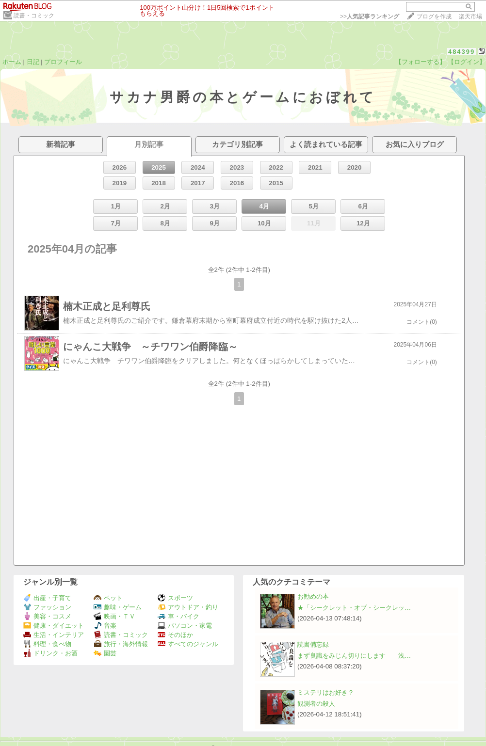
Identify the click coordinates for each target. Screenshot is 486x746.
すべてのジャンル (188, 644)
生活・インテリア (53, 634)
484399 (461, 51)
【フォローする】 (420, 61)
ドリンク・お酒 (50, 653)
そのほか (175, 634)
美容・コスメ (47, 616)
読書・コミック (34, 15)
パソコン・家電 (185, 625)
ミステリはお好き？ (325, 692)
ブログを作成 (434, 16)
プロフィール (63, 61)
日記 (33, 61)
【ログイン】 (467, 61)
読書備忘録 (313, 644)
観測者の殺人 (316, 703)
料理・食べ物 (47, 644)
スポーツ (175, 598)
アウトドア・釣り (188, 607)
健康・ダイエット (53, 625)
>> (369, 16)
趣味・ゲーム (118, 607)
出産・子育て (47, 598)
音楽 (105, 625)
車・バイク (178, 616)
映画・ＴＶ (114, 616)
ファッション (47, 607)
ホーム (11, 61)
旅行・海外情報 (121, 644)
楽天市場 (470, 16)
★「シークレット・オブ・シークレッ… (354, 607)
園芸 (105, 653)
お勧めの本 (313, 596)
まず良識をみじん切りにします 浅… (354, 655)
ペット (108, 598)
